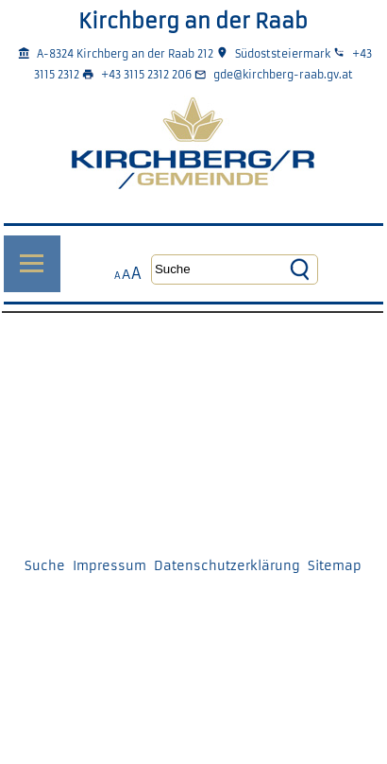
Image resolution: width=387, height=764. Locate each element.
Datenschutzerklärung (227, 566)
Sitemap (335, 566)
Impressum (109, 566)
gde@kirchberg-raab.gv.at (283, 74)
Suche (45, 566)
